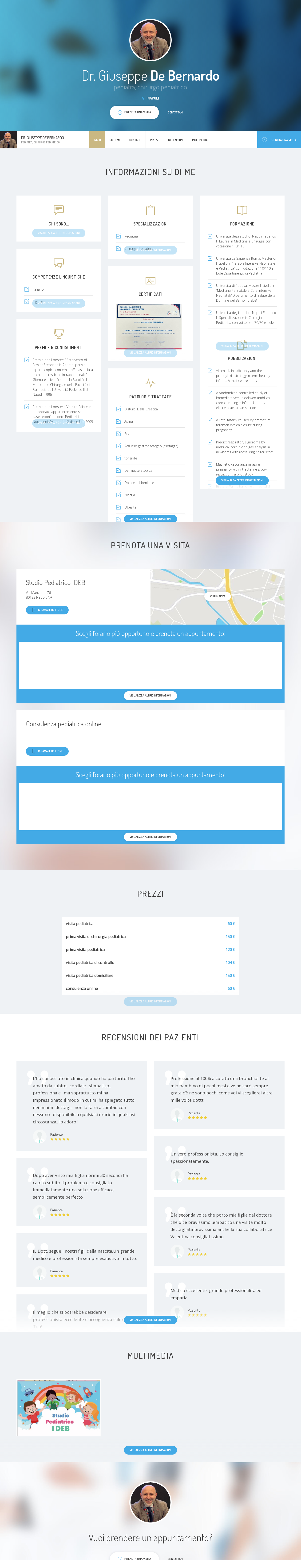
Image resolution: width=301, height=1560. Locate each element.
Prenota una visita (279, 139)
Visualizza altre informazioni (242, 480)
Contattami (175, 112)
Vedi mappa (217, 596)
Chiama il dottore (47, 610)
